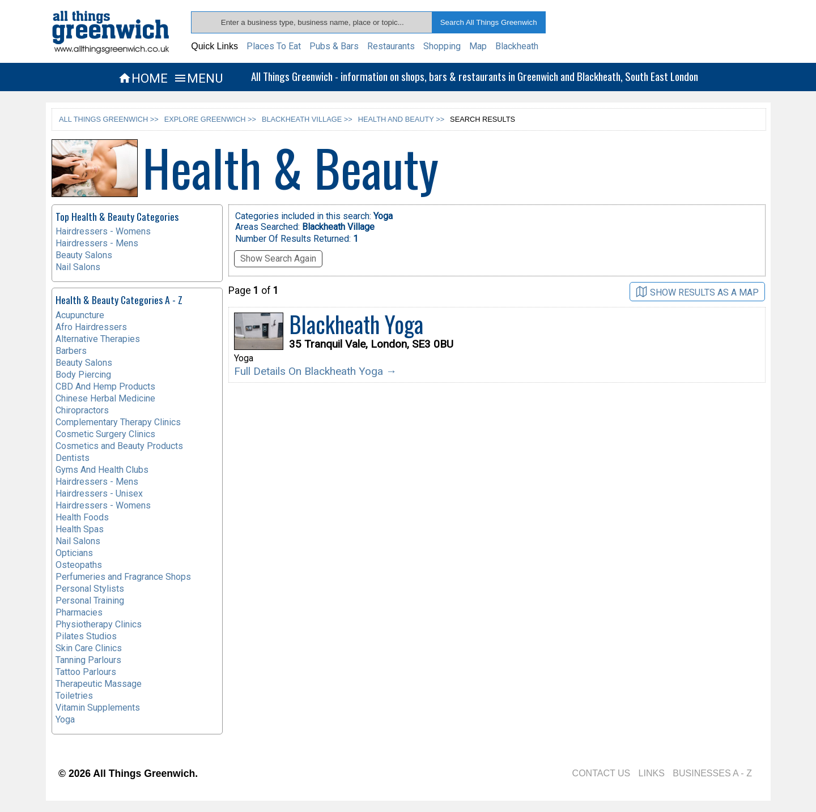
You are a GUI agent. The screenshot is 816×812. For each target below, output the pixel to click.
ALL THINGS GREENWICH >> (109, 119)
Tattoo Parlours (86, 671)
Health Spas (80, 529)
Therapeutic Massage (99, 683)
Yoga (65, 719)
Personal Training (90, 600)
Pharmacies (79, 612)
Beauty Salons (84, 255)
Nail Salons (78, 267)
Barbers (71, 350)
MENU (198, 78)
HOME (143, 78)
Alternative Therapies (98, 339)
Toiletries (74, 695)
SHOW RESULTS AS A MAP (697, 292)
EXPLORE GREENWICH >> (210, 119)
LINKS (652, 773)
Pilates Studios (86, 636)
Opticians (74, 553)
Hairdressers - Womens (103, 231)
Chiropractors (82, 410)
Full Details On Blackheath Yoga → (315, 371)
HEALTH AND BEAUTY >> (401, 119)
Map (478, 46)
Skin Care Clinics (89, 648)
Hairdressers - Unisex (99, 493)
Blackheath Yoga (356, 324)
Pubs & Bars (334, 46)
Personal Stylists (90, 588)
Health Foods (82, 517)
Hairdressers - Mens (97, 243)
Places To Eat (273, 46)
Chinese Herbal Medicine (105, 398)
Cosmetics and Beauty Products (119, 446)
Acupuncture (80, 315)
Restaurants (391, 46)
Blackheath (516, 46)
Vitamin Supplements (98, 707)
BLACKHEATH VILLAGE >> (307, 119)
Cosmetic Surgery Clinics (105, 434)
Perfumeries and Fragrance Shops (123, 576)
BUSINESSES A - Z (712, 773)
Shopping (442, 46)
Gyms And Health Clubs (102, 469)
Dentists (73, 457)
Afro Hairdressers (91, 327)
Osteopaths (79, 564)
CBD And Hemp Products (105, 386)
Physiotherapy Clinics (99, 624)
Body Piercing (83, 374)
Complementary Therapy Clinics (118, 422)
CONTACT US (601, 773)
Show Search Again (278, 258)
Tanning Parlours (88, 660)
